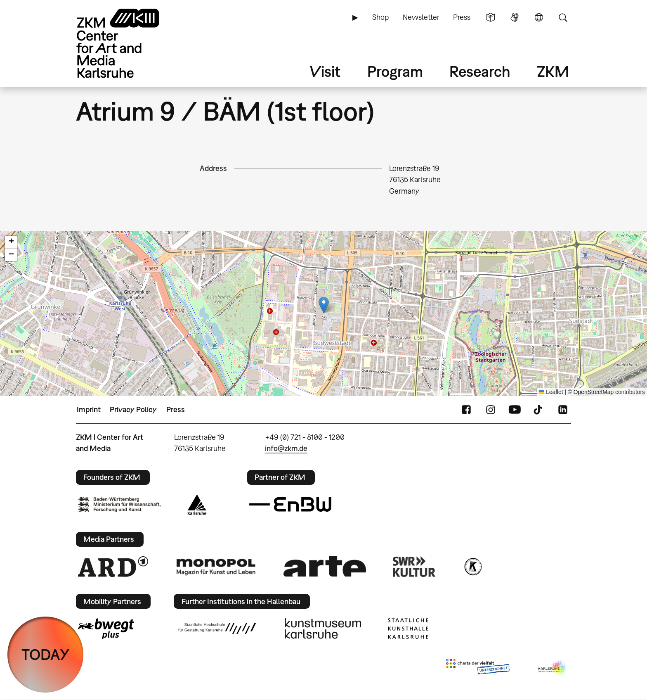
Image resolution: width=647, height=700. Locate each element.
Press (461, 17)
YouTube (514, 410)
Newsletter (421, 17)
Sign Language (514, 17)
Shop (380, 17)
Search (563, 17)
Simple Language (490, 17)
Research (479, 71)
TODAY (45, 654)
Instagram (490, 410)
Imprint (89, 409)
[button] (324, 305)
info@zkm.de (286, 448)
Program (395, 71)
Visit (325, 71)
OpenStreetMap (594, 392)
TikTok (539, 410)
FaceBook (466, 410)
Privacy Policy (133, 409)
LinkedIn (563, 410)
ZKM (553, 71)
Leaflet (551, 392)
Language (539, 17)
